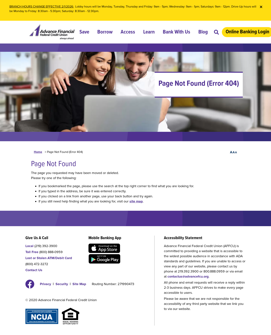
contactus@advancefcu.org (188, 276)
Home (38, 152)
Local (29, 246)
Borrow (105, 32)
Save (84, 32)
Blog (203, 32)
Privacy (45, 284)
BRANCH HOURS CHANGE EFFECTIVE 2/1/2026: (41, 6)
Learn (149, 32)
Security (62, 284)
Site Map (79, 284)
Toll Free (31, 252)
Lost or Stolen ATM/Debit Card (48, 258)
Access (128, 32)
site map (136, 201)
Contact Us (33, 270)
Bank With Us (176, 32)
